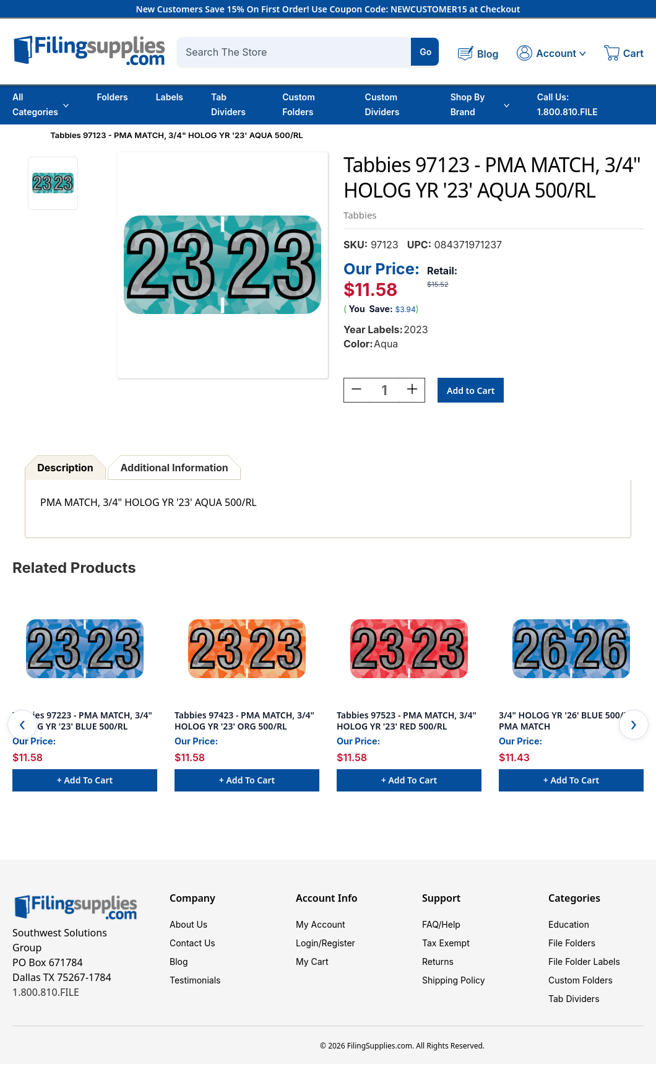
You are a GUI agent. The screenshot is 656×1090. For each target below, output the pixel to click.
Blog (179, 961)
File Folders (571, 943)
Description (65, 467)
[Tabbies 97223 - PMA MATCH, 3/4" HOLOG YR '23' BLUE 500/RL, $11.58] (84, 648)
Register (338, 943)
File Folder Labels (584, 961)
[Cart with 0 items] (624, 54)
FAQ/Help (441, 924)
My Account (320, 924)
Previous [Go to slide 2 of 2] (22, 724)
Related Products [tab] (74, 568)
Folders (112, 97)
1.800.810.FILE (45, 992)
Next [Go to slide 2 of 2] (634, 724)
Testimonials (195, 980)
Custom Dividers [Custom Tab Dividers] (382, 104)
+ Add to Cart (85, 780)
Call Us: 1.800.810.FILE (567, 104)
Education (568, 924)
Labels (169, 97)
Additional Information (174, 467)
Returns (438, 961)
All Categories (40, 104)
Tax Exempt (446, 943)
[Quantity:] (384, 390)
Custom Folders (298, 104)
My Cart (312, 961)
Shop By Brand (480, 104)
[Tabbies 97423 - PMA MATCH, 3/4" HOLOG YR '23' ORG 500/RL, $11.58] (247, 648)
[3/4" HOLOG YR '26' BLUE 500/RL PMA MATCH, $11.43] (571, 648)
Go (425, 51)
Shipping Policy (453, 980)
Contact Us (192, 943)
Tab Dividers (228, 104)
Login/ (309, 943)
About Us (188, 924)
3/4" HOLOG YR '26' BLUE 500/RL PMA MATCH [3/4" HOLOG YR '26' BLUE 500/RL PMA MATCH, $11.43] (566, 720)
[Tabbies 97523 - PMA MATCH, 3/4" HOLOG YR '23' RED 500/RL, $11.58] (409, 648)
